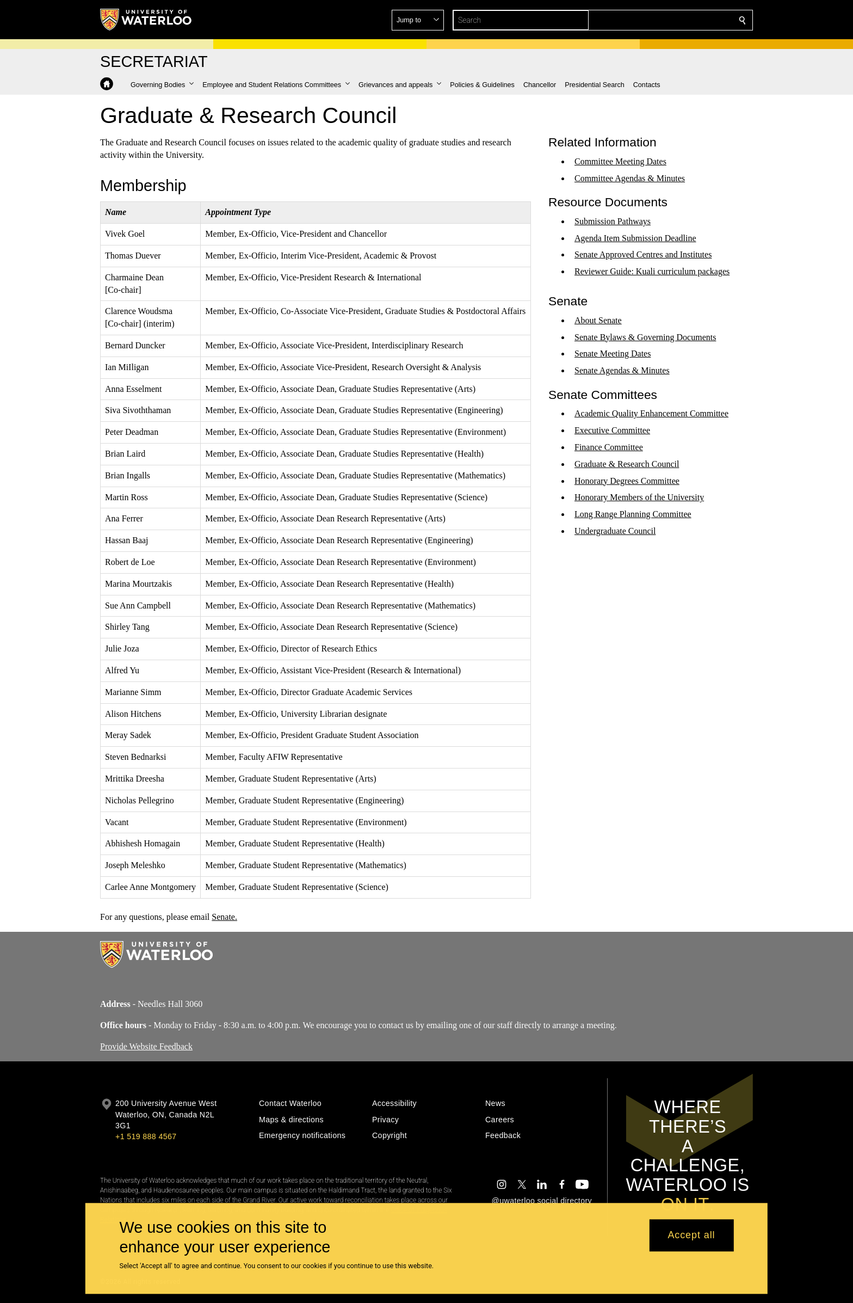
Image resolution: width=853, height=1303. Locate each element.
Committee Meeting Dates (620, 161)
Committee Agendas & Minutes (629, 177)
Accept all (691, 1235)
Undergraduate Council (615, 531)
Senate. (224, 916)
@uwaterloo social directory (542, 1200)
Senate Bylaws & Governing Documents (645, 336)
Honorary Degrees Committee (626, 480)
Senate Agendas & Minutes (622, 370)
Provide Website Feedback (146, 1046)
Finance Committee (608, 447)
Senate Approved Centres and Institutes (643, 254)
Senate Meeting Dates (612, 353)
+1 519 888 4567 (145, 1136)
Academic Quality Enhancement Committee (651, 413)
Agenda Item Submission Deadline (635, 237)
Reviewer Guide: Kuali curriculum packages (652, 271)
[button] (663, 20)
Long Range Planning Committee (632, 514)
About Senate (598, 320)
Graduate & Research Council (626, 464)
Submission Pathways (612, 221)
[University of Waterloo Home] (146, 19)
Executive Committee (612, 430)
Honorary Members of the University (639, 497)
